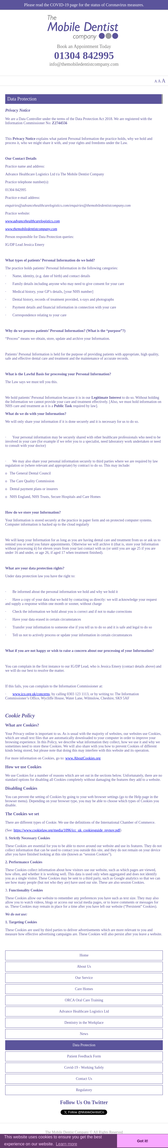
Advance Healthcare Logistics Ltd (84, 1011)
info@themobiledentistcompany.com (84, 64)
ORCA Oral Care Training (84, 1000)
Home (84, 955)
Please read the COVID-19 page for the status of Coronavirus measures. (84, 5)
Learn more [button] (66, 1144)
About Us (84, 966)
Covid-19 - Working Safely (84, 1067)
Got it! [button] (142, 1141)
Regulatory (84, 1090)
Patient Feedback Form (84, 1056)
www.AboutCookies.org (83, 758)
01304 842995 (84, 55)
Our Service (84, 978)
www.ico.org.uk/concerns (31, 694)
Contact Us (84, 1079)
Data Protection (84, 1045)
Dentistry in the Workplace (84, 1023)
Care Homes (84, 989)
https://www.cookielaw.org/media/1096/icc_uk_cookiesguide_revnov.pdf (67, 830)
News (84, 1034)
